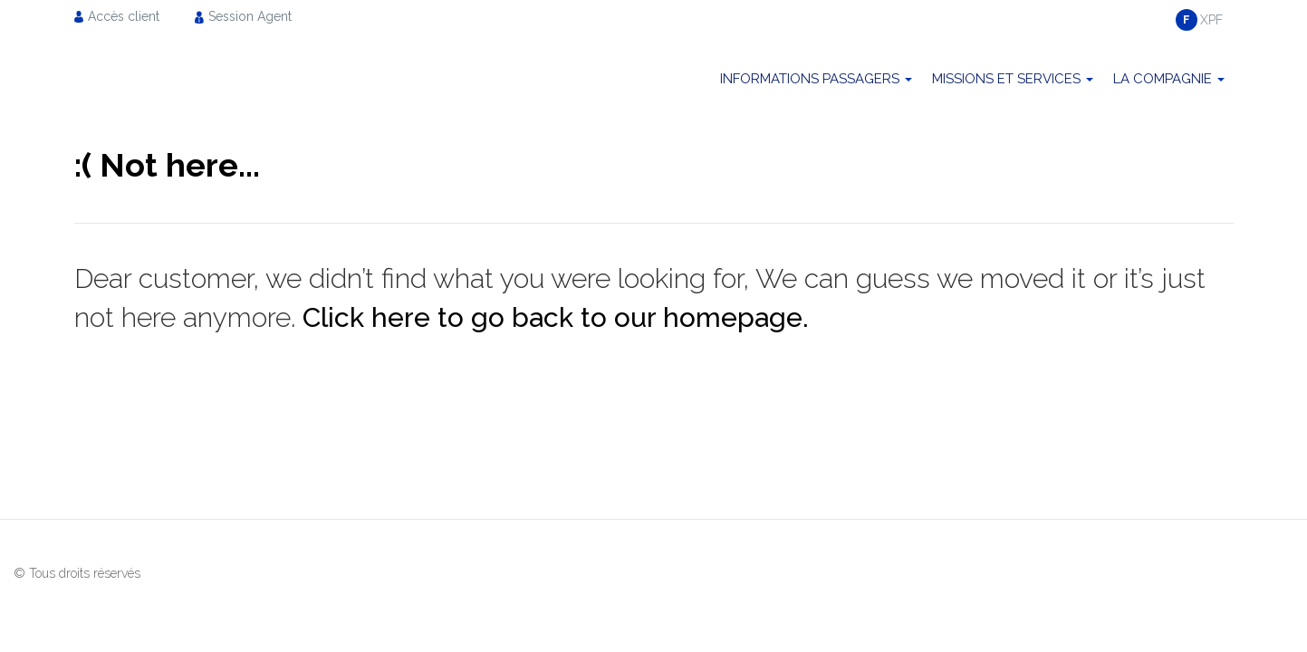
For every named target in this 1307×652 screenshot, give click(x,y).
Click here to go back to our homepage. (556, 317)
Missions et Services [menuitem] (1006, 79)
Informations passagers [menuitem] (809, 79)
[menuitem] (121, 15)
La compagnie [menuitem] (1162, 79)
